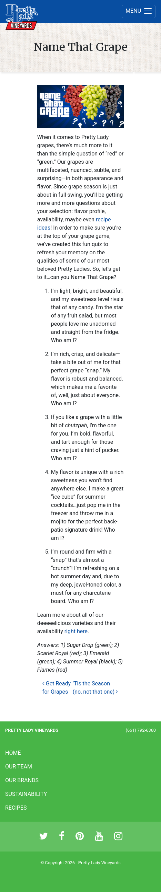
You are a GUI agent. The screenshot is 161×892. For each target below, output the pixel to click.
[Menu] (138, 11)
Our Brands (22, 780)
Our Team (18, 766)
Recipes (16, 807)
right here (76, 631)
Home (13, 753)
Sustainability (26, 794)
